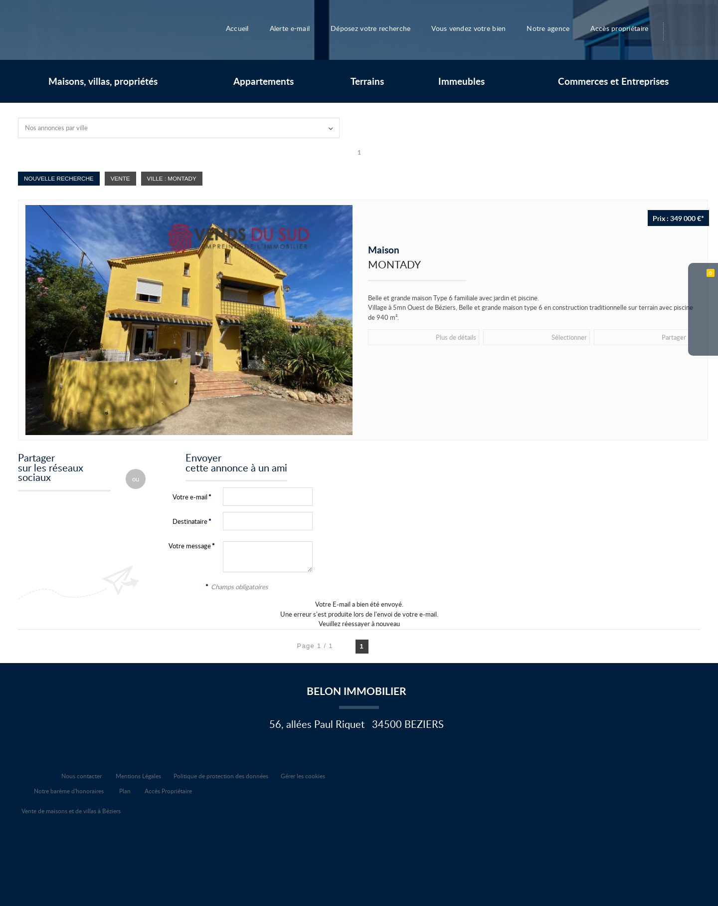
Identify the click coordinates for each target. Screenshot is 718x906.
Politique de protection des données (221, 776)
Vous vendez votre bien (471, 27)
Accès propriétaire (627, 27)
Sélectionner (471, 336)
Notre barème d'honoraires (69, 791)
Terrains (367, 81)
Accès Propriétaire (168, 791)
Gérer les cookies (303, 776)
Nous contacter (81, 776)
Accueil (229, 27)
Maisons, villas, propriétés (103, 81)
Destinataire (190, 521)
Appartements (263, 81)
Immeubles (461, 81)
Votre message (190, 545)
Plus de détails (406, 336)
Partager (529, 336)
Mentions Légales (138, 776)
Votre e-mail (190, 496)
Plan (125, 791)
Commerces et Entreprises (613, 81)
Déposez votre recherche (367, 27)
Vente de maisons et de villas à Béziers (71, 811)
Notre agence (553, 27)
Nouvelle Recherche (59, 178)
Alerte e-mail (282, 27)
